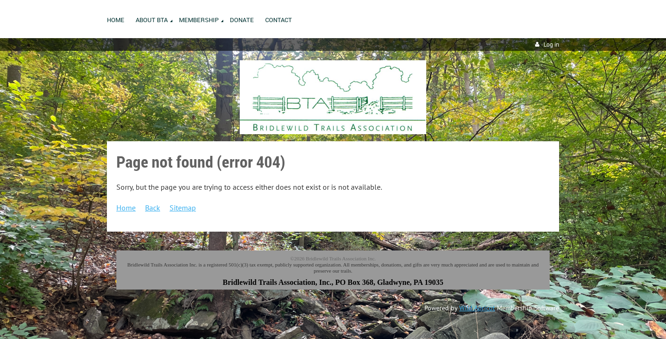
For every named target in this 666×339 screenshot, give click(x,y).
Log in (551, 44)
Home (126, 207)
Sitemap (183, 207)
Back (152, 207)
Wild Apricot (477, 308)
